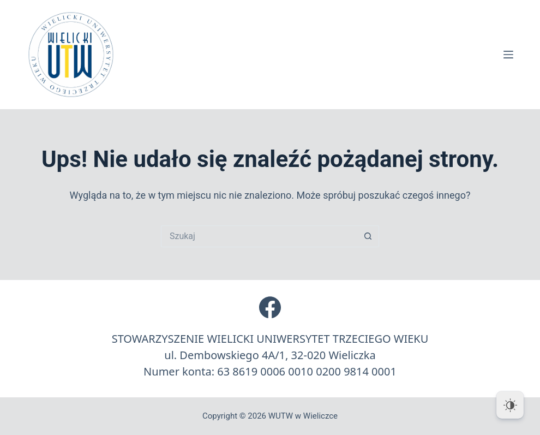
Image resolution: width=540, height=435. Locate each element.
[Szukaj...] (259, 236)
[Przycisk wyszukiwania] (368, 236)
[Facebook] (270, 307)
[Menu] (508, 54)
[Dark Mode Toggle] (510, 405)
